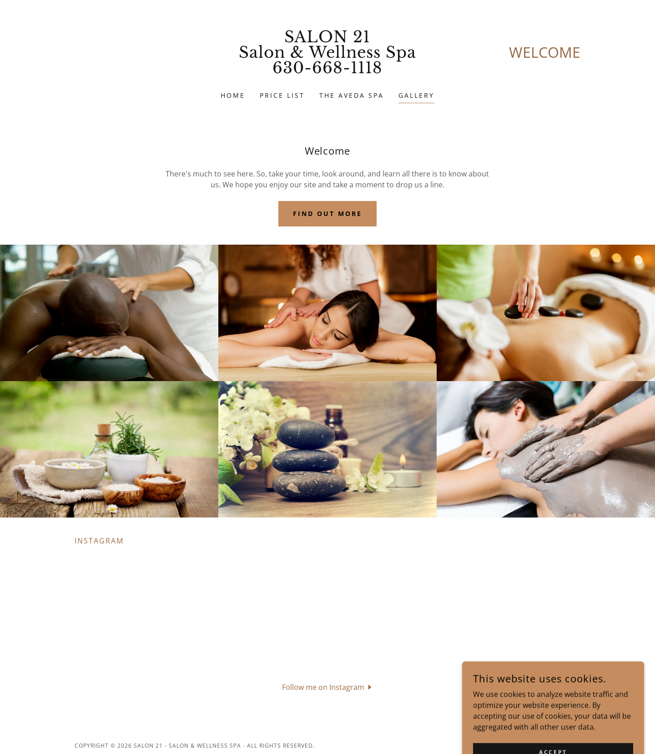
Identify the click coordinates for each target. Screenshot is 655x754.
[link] (328, 70)
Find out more (327, 213)
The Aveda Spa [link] (351, 95)
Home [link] (233, 95)
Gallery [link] (416, 95)
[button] (327, 686)
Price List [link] (282, 95)
